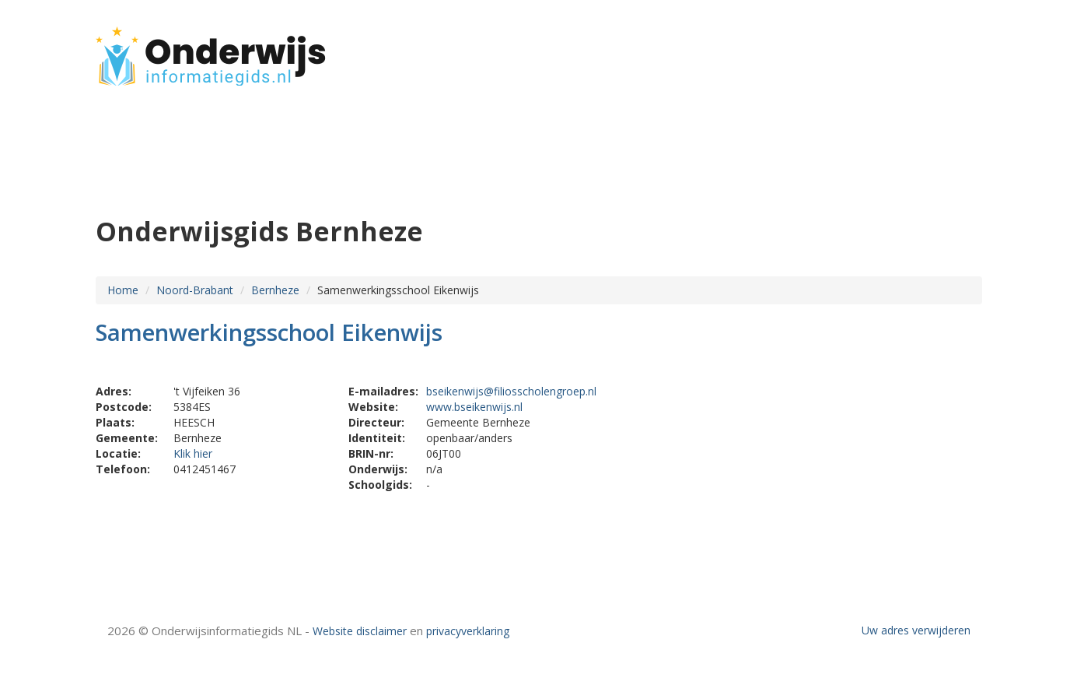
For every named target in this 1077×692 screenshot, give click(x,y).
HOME (879, 48)
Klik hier (192, 453)
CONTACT (940, 48)
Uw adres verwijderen (916, 630)
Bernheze (275, 290)
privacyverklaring (467, 631)
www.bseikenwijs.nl (474, 406)
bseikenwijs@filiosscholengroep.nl (511, 391)
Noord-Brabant (194, 290)
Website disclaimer (360, 631)
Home (122, 290)
